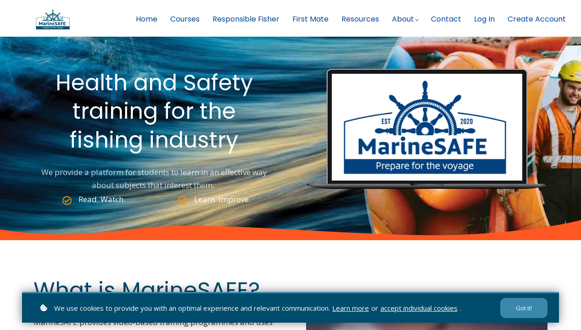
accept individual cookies (419, 308)
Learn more (350, 308)
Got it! (524, 308)
